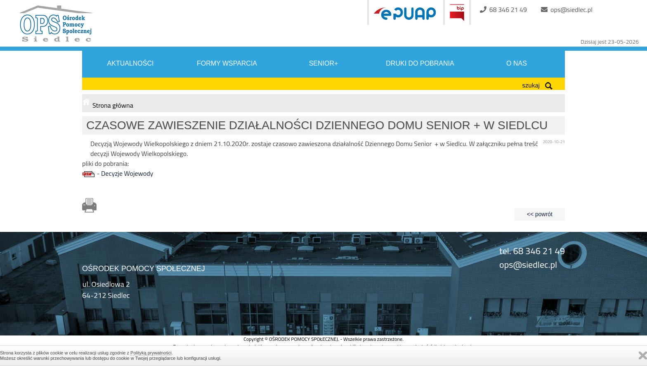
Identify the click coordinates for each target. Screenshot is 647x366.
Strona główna (112, 105)
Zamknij (643, 355)
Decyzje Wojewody (127, 173)
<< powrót (540, 214)
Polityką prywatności (151, 352)
